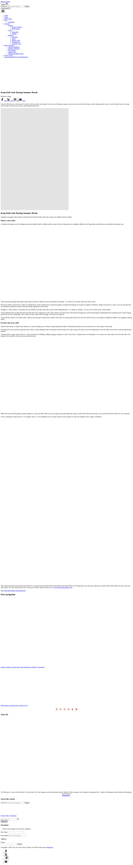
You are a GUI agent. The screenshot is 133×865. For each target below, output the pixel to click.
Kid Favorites (16, 29)
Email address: (13, 835)
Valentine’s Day (16, 43)
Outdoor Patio (12, 52)
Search (3, 842)
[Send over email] (22, 100)
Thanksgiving (16, 42)
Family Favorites (17, 27)
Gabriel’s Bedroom (13, 47)
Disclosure (13, 815)
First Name (4, 832)
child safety (7, 590)
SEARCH (4, 821)
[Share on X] (10, 100)
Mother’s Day (16, 40)
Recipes (10, 25)
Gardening (11, 22)
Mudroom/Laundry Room (15, 53)
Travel (10, 30)
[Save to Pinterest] (16, 100)
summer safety (15, 590)
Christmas (15, 37)
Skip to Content (5, 1)
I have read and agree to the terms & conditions (16, 829)
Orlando (14, 34)
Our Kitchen (12, 50)
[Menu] (3, 11)
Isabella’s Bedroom (14, 48)
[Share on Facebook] (4, 100)
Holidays (11, 35)
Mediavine (50, 847)
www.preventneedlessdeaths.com (62, 587)
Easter (14, 38)
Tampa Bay (15, 32)
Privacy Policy (5, 815)
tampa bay (22, 590)
